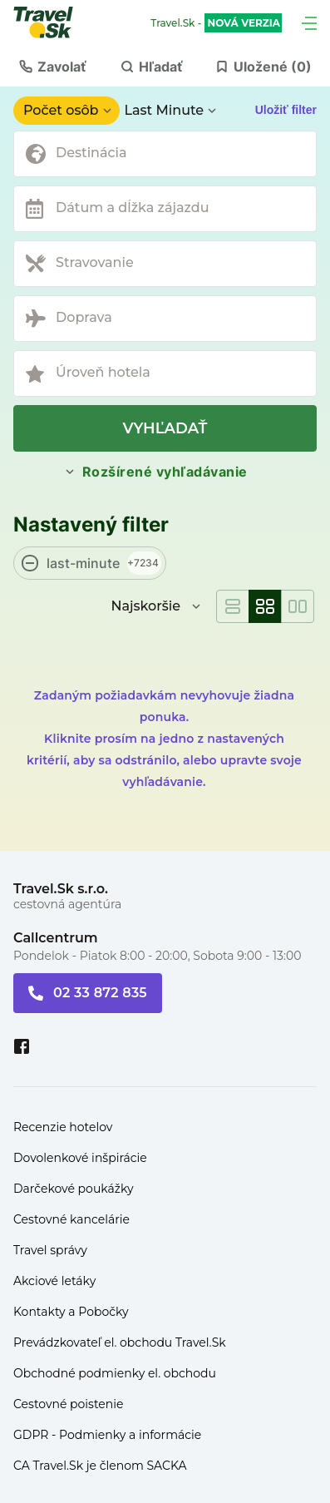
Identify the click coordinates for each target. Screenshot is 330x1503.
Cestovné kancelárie (71, 1219)
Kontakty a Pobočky (71, 1311)
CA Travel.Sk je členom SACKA (100, 1465)
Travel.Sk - (216, 23)
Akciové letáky (54, 1280)
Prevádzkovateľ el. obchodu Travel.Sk (119, 1342)
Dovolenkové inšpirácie (80, 1157)
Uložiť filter (286, 109)
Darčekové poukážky (73, 1188)
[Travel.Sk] (52, 22)
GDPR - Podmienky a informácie (107, 1434)
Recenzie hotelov (62, 1127)
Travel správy (50, 1250)
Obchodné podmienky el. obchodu (114, 1373)
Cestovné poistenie (68, 1404)
